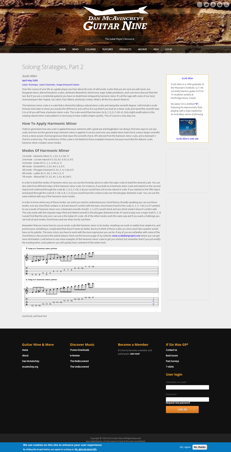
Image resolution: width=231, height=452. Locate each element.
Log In (168, 49)
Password (172, 394)
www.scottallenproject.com (126, 235)
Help (156, 49)
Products (125, 49)
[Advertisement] (187, 170)
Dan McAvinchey (30, 361)
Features (107, 49)
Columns (90, 49)
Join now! (135, 353)
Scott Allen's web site (187, 138)
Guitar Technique (30, 85)
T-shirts (170, 366)
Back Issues (172, 355)
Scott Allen (187, 78)
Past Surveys (172, 361)
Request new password (178, 403)
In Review (75, 355)
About (25, 355)
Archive (142, 49)
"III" (196, 104)
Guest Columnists (47, 85)
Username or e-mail (176, 382)
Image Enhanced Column (68, 85)
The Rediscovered (79, 361)
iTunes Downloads (79, 350)
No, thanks (200, 447)
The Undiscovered (79, 366)
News (75, 49)
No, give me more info (86, 449)
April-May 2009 (30, 80)
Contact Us (171, 350)
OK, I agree (185, 447)
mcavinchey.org (30, 366)
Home (62, 49)
